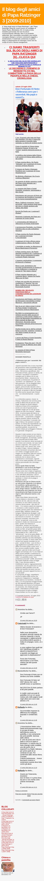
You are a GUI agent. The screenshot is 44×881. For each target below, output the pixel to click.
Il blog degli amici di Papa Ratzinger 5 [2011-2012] (7, 822)
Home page (29, 795)
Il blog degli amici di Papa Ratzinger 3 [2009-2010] (21, 15)
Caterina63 (22, 623)
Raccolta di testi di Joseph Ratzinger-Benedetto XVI (7, 835)
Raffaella (21, 707)
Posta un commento (21, 790)
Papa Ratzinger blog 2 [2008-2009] (8, 847)
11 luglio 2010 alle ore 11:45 (28, 704)
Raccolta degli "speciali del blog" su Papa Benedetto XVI (8, 839)
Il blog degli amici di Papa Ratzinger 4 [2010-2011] (7, 844)
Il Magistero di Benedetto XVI (6, 826)
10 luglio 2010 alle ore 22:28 (28, 668)
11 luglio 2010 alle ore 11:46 (28, 720)
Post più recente (21, 794)
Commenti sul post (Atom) (31, 800)
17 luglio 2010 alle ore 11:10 (28, 767)
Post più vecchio (36, 794)
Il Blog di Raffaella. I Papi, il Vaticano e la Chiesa (8, 818)
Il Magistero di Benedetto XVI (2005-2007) (6, 830)
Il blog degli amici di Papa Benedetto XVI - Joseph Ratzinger (8, 813)
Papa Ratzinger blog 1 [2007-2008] (8, 850)
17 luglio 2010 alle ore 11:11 (28, 787)
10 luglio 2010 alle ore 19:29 (28, 620)
